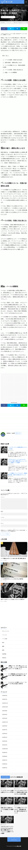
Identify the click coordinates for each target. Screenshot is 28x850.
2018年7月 (4, 760)
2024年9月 (4, 726)
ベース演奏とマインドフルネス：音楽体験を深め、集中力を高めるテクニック (20, 810)
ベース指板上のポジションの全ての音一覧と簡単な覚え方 (13, 558)
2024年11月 (5, 722)
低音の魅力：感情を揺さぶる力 (12, 63)
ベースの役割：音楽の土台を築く (13, 60)
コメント (3, 497)
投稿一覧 (18, 433)
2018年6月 (4, 764)
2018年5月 (4, 767)
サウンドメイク (5, 631)
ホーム (2, 5)
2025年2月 (4, 718)
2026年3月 (4, 695)
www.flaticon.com (23, 847)
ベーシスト (11, 17)
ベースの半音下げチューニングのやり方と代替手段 (12, 579)
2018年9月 (4, 752)
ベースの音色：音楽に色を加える (13, 70)
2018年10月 (5, 748)
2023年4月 (4, 741)
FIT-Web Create (8, 847)
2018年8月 (4, 756)
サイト (2, 523)
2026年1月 (4, 699)
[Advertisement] (14, 114)
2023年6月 (4, 733)
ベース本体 (4, 560)
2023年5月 (4, 737)
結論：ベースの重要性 (10, 72)
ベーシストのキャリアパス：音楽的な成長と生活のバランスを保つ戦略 (20, 792)
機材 (3, 646)
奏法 (3, 642)
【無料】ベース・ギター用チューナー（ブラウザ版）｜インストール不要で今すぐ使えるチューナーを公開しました (17, 667)
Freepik (19, 847)
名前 (2, 511)
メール (2, 517)
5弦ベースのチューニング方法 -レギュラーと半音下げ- (13, 599)
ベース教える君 (17, 846)
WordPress (14, 847)
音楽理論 (4, 654)
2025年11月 (5, 703)
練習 (3, 650)
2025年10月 (5, 706)
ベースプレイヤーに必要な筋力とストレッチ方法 (7, 791)
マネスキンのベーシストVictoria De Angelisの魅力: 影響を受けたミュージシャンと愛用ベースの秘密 (17, 461)
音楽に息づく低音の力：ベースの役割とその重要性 (7, 809)
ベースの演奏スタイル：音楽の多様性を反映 (14, 66)
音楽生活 (4, 657)
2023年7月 (4, 729)
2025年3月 (4, 714)
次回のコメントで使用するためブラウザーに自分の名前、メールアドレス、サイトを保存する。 (14, 531)
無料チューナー (19, 5)
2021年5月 (4, 744)
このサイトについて (10, 5)
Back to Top (14, 839)
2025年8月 (4, 710)
